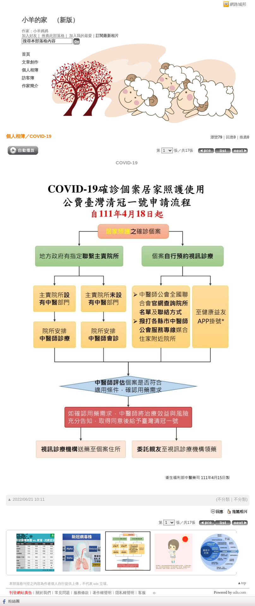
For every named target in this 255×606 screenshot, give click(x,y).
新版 (66, 19)
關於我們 (43, 593)
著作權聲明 (102, 593)
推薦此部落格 (53, 36)
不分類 (223, 499)
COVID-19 (41, 136)
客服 (142, 593)
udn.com (239, 592)
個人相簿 (30, 70)
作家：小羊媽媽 (35, 31)
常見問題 (62, 593)
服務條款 (81, 593)
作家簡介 (30, 85)
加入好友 (29, 36)
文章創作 (30, 62)
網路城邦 (238, 4)
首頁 (26, 54)
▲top (241, 583)
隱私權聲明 (124, 593)
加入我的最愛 (80, 36)
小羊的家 (34, 19)
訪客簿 (28, 78)
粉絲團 (14, 601)
